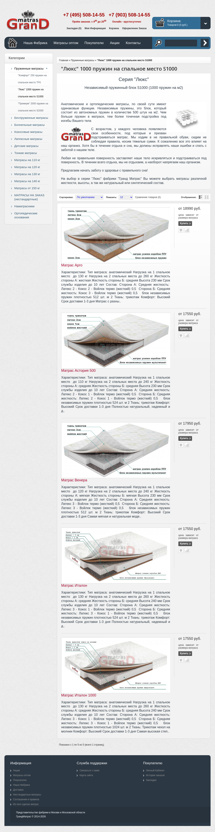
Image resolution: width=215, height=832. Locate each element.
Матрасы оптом (66, 43)
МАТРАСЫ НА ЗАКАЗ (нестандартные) (29, 197)
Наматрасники (24, 206)
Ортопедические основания (25, 215)
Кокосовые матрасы (28, 132)
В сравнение (186, 230)
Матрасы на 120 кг (27, 167)
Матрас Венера (74, 480)
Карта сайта (86, 775)
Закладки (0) (74, 28)
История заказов (155, 775)
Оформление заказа (134, 28)
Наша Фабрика (35, 43)
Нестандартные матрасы (27, 794)
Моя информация (95, 28)
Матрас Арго (71, 265)
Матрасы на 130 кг (27, 174)
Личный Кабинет (155, 770)
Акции (115, 43)
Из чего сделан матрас (26, 804)
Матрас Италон (74, 585)
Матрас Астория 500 (78, 371)
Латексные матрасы (28, 139)
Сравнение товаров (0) (148, 197)
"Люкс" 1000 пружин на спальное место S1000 (30, 93)
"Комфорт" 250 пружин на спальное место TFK (32, 79)
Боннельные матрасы (29, 124)
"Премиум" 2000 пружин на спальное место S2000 (33, 107)
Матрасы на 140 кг (27, 181)
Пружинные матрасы (28, 68)
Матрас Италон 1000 (78, 695)
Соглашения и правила (26, 799)
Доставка (18, 789)
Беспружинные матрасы (31, 117)
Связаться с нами (89, 770)
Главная (63, 60)
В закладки (180, 230)
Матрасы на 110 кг (27, 160)
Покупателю (94, 43)
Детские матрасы (26, 146)
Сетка (206, 197)
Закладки (151, 780)
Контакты (133, 43)
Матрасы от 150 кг (27, 188)
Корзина (114, 28)
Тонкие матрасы (25, 153)
